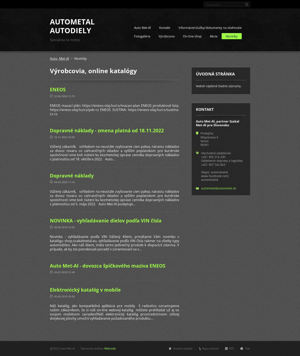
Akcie (213, 36)
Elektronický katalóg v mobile (85, 289)
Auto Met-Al (142, 28)
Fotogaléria (142, 36)
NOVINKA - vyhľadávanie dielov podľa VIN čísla (105, 220)
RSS (231, 348)
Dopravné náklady (72, 175)
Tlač (247, 348)
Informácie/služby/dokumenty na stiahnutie (210, 28)
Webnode (110, 348)
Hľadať (246, 4)
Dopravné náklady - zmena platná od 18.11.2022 (107, 130)
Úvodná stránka (182, 348)
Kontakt (164, 28)
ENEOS (58, 89)
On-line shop (192, 36)
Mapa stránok (210, 348)
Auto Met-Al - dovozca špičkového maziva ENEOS (107, 265)
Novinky (232, 36)
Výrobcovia (167, 36)
